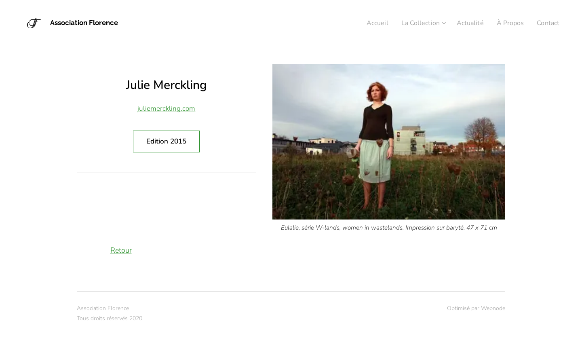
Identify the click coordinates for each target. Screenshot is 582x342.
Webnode (493, 308)
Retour (121, 250)
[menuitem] (368, 23)
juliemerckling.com (166, 108)
